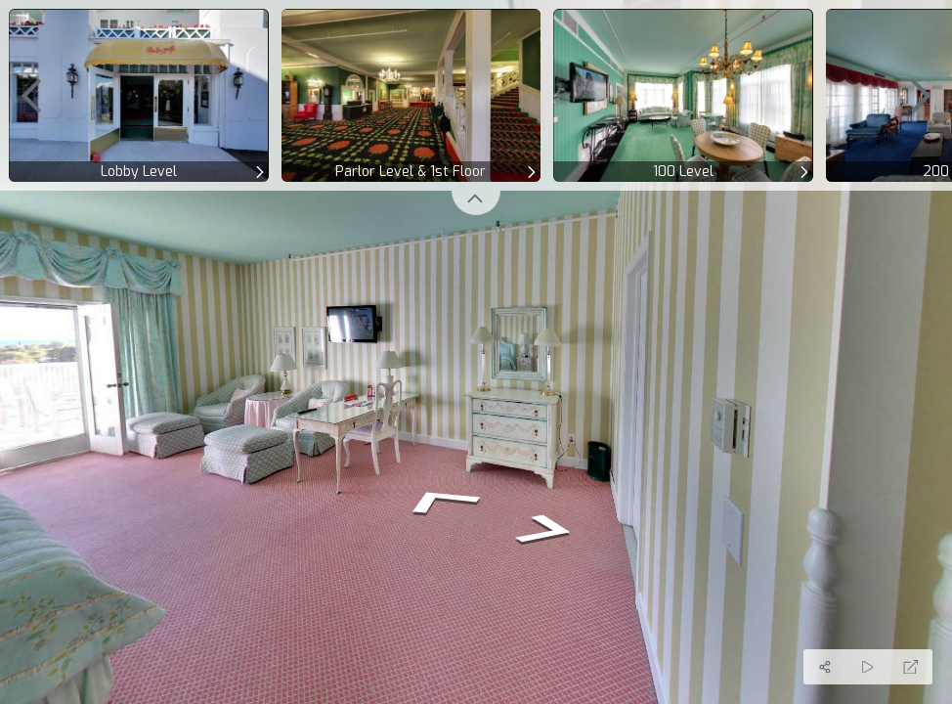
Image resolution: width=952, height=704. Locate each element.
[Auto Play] (867, 666)
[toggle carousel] (476, 203)
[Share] (824, 666)
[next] (920, 95)
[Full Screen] (910, 666)
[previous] (31, 95)
